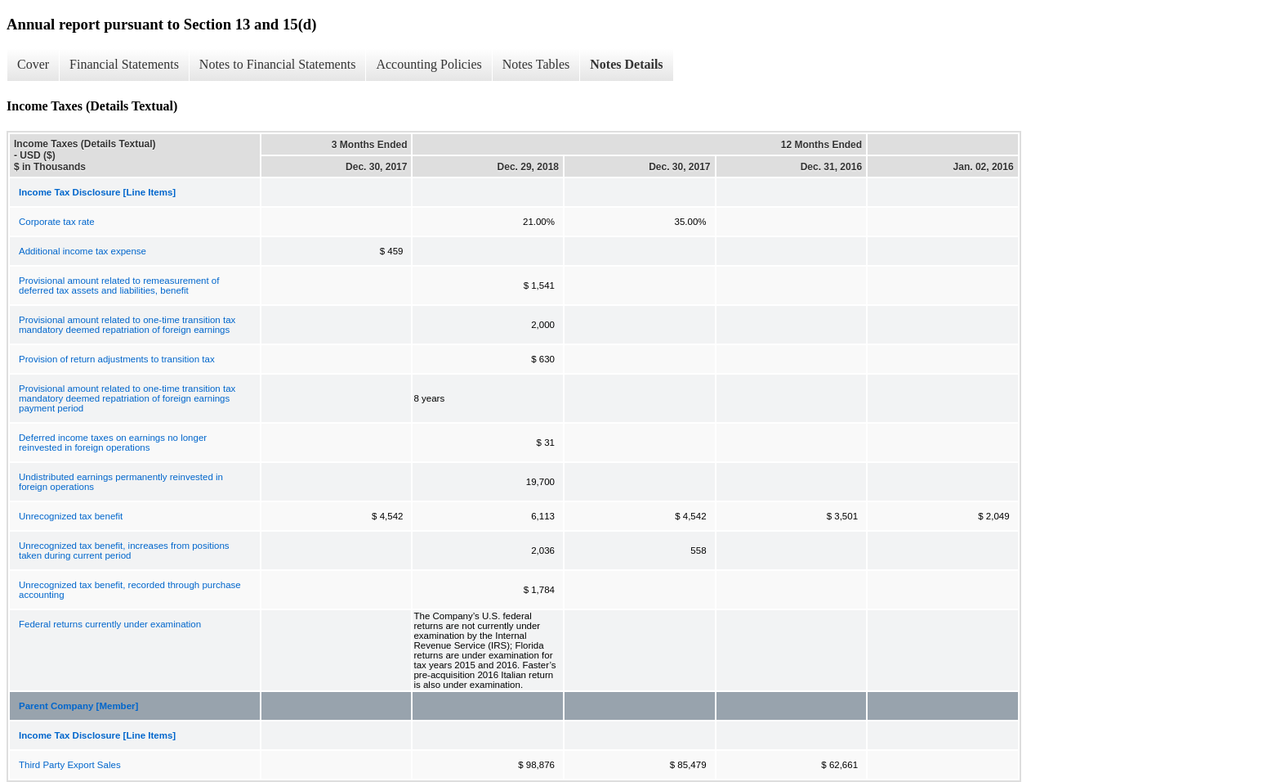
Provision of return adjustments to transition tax (117, 359)
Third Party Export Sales (70, 765)
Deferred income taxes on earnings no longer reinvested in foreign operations (113, 442)
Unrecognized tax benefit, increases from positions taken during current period (124, 550)
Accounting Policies (428, 64)
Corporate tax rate (57, 222)
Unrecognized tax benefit (71, 516)
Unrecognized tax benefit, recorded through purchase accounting (130, 590)
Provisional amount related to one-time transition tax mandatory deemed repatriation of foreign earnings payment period (127, 398)
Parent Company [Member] (78, 706)
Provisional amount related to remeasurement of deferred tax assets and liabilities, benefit (119, 285)
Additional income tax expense (82, 251)
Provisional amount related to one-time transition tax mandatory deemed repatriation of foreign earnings (127, 325)
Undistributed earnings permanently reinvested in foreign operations (121, 482)
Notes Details (626, 64)
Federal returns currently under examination (110, 624)
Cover (33, 64)
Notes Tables (536, 64)
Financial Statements (124, 64)
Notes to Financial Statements (277, 64)
